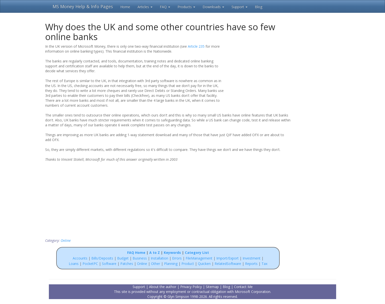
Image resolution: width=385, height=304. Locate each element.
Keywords (172, 252)
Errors (177, 258)
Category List (197, 252)
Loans (74, 263)
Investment (252, 258)
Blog (258, 6)
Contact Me (243, 286)
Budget (123, 258)
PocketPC (90, 263)
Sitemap (212, 286)
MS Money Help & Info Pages (83, 6)
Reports (251, 263)
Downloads (213, 6)
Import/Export (227, 258)
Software (109, 263)
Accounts (80, 258)
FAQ (165, 6)
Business (140, 258)
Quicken (204, 263)
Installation (160, 258)
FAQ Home (136, 252)
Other (155, 263)
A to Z (154, 252)
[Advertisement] (259, 75)
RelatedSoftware (228, 263)
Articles (145, 6)
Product (187, 263)
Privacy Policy (191, 286)
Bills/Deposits (102, 258)
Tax (264, 263)
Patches (126, 263)
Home (125, 6)
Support (240, 6)
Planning (171, 263)
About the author (162, 286)
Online (66, 240)
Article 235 (196, 46)
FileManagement (199, 258)
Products (186, 6)
